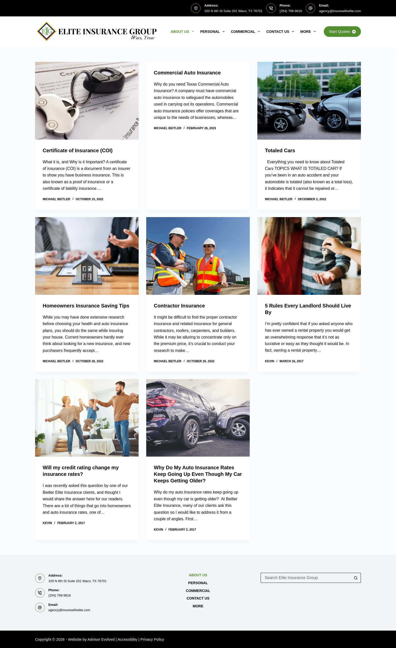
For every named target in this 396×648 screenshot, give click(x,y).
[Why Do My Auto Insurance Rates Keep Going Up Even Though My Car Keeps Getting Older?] (198, 418)
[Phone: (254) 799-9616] (271, 8)
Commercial (246, 32)
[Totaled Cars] (309, 101)
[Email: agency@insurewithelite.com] (310, 8)
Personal (213, 32)
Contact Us (281, 32)
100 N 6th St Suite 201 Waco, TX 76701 (233, 11)
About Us (183, 32)
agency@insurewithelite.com (340, 11)
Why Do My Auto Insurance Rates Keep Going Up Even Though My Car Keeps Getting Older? (198, 474)
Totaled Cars (280, 150)
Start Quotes (342, 31)
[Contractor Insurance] (198, 256)
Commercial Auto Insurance (187, 72)
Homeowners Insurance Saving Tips (86, 305)
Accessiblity (127, 639)
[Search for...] (306, 578)
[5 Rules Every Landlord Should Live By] (309, 256)
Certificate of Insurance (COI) (78, 150)
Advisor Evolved (101, 639)
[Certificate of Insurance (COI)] (87, 101)
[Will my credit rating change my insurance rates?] (87, 418)
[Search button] (356, 578)
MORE (309, 32)
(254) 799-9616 (291, 11)
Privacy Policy (152, 639)
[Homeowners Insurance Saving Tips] (87, 256)
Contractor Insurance (179, 305)
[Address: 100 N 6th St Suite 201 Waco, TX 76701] (196, 8)
